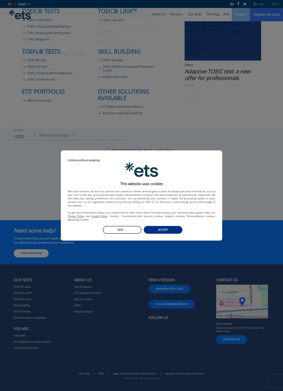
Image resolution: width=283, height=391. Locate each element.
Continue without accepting (83, 160)
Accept (163, 230)
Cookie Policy (99, 216)
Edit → (122, 230)
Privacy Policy (76, 216)
